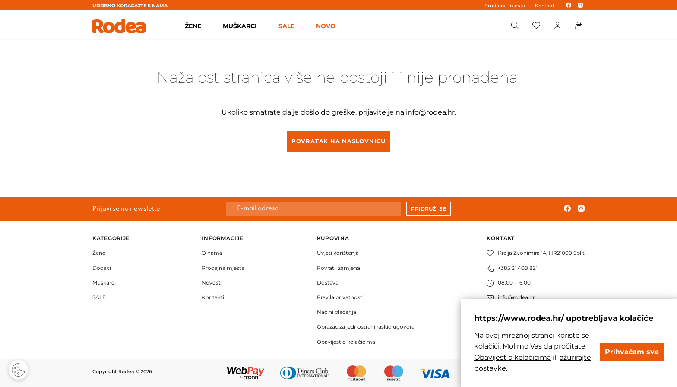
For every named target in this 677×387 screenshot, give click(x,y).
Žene (98, 252)
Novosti (212, 282)
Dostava (327, 282)
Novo (325, 26)
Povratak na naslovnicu (338, 141)
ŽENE (193, 26)
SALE (286, 26)
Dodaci (101, 268)
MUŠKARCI (240, 26)
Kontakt (545, 6)
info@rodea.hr (430, 112)
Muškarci (104, 282)
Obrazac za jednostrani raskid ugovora (365, 326)
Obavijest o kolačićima (346, 342)
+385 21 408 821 (512, 268)
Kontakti (213, 297)
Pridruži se (428, 208)
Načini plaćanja (336, 312)
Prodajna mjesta (504, 6)
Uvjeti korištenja (338, 252)
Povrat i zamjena (338, 268)
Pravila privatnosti (340, 297)
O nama (212, 252)
